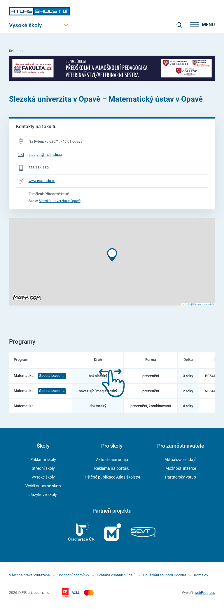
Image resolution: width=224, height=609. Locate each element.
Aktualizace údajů (112, 459)
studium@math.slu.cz (45, 155)
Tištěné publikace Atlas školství (112, 477)
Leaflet (187, 304)
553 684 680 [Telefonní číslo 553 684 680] (39, 168)
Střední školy (43, 468)
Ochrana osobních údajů (116, 575)
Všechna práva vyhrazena (29, 575)
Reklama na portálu (112, 468)
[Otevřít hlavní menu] (39, 25)
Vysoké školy (43, 477)
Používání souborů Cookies (164, 575)
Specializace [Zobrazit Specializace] (49, 375)
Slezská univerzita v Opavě (59, 201)
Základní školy (43, 459)
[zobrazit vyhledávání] (179, 24)
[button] (112, 255)
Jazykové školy (43, 494)
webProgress (205, 593)
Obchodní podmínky (73, 575)
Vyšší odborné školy (43, 485)
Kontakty (201, 575)
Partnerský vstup (180, 477)
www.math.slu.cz (42, 181)
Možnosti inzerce (180, 468)
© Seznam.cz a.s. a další (203, 304)
